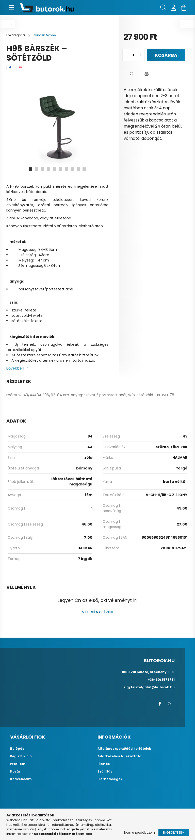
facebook (159, 704)
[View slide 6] (60, 169)
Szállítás (105, 771)
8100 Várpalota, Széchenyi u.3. (148, 672)
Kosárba (166, 55)
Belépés (17, 748)
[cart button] (183, 8)
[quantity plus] (140, 55)
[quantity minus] (126, 55)
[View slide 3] (42, 169)
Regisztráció (21, 756)
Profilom (17, 764)
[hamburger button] (11, 8)
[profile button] (173, 8)
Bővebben (15, 368)
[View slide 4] (48, 169)
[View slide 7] (66, 169)
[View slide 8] (72, 169)
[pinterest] (20, 67)
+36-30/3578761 (161, 679)
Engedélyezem (173, 832)
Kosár (15, 771)
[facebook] (10, 67)
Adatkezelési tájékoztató (119, 756)
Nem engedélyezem (139, 832)
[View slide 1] (30, 169)
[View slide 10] (85, 169)
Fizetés (104, 764)
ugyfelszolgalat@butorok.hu (149, 687)
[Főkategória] (16, 35)
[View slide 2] (36, 169)
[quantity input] (133, 55)
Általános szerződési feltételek (124, 748)
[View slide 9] (78, 169)
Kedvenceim (21, 779)
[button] (131, 74)
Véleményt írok (97, 612)
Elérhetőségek (110, 779)
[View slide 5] (54, 169)
